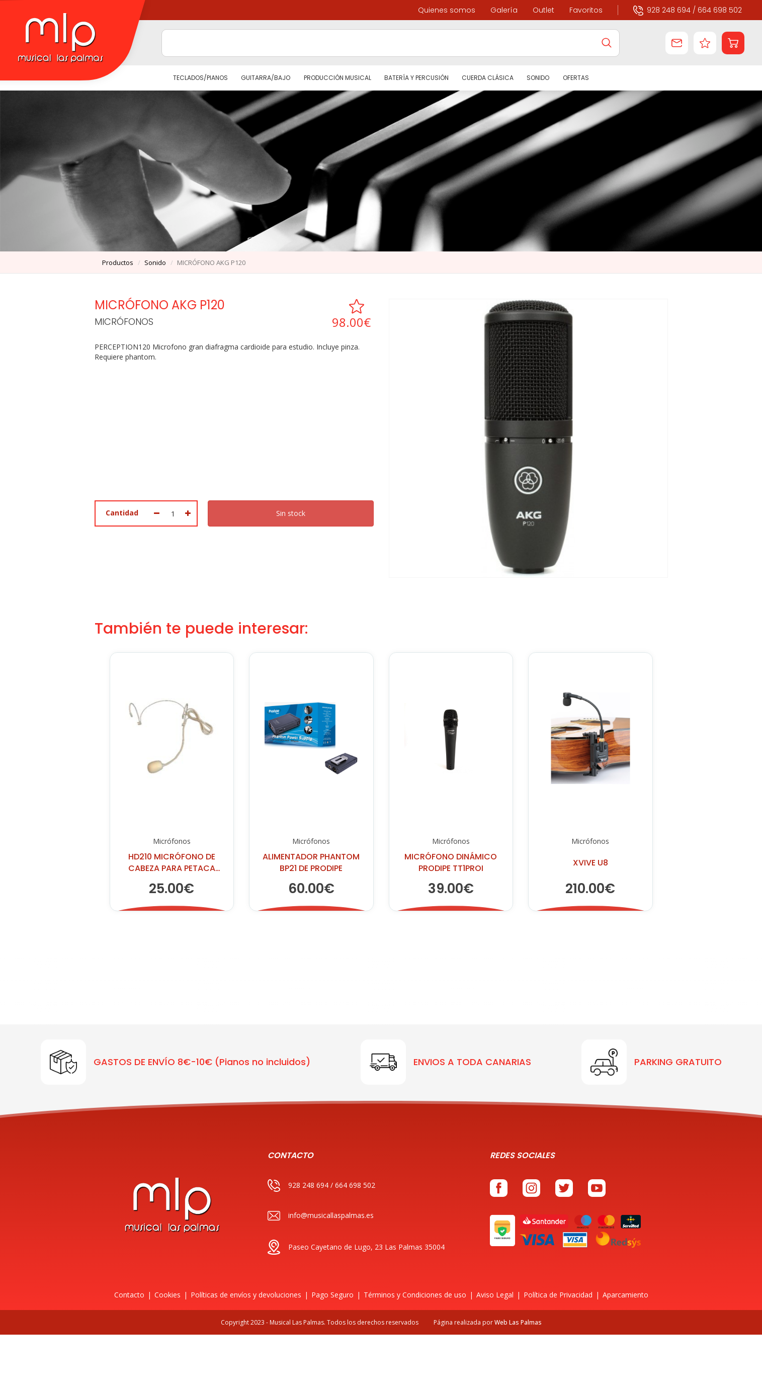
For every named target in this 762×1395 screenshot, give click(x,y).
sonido (155, 262)
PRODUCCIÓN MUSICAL (337, 77)
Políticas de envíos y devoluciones (246, 1294)
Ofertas (576, 77)
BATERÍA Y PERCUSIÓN (416, 77)
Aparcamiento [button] (625, 1294)
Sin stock (290, 513)
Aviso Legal (495, 1294)
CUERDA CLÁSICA (488, 77)
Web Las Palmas (518, 1322)
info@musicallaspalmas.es (321, 1215)
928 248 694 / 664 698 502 (687, 10)
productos (117, 262)
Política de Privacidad (558, 1294)
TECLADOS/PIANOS (200, 77)
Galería (504, 10)
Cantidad (122, 512)
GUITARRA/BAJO (265, 77)
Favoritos (586, 10)
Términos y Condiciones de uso (415, 1294)
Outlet (543, 10)
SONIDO (538, 77)
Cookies (167, 1294)
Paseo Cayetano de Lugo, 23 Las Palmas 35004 (356, 1247)
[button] (733, 43)
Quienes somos (446, 10)
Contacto (129, 1294)
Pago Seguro (332, 1294)
